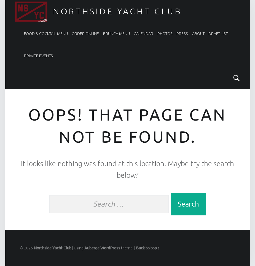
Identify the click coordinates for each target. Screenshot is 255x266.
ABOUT (198, 34)
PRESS (182, 34)
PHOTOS (165, 34)
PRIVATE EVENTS (38, 56)
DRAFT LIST (218, 34)
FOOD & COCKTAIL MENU (46, 34)
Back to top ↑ (148, 248)
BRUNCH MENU (116, 34)
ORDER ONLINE (85, 34)
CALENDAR (143, 34)
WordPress (110, 248)
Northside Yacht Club (117, 11)
